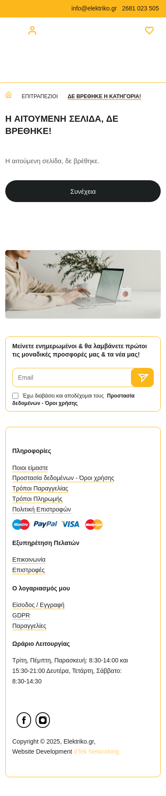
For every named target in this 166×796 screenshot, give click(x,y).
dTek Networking (97, 751)
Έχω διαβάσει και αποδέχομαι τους (73, 399)
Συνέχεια (82, 191)
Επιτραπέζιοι (40, 96)
